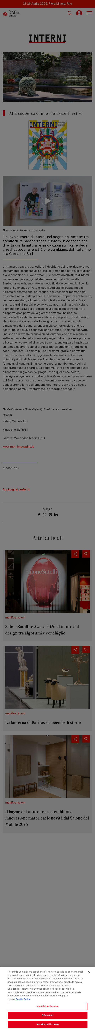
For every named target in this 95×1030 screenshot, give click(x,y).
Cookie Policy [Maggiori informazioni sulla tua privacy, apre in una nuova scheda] (23, 999)
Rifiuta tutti (47, 1015)
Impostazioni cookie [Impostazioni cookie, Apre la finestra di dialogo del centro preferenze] (47, 1006)
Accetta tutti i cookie (47, 1024)
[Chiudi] (89, 972)
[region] (47, 998)
